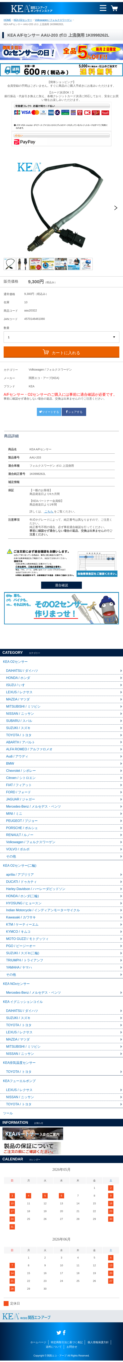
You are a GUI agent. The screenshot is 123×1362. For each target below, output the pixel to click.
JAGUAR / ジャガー (20, 799)
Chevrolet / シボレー (21, 771)
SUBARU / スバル (19, 721)
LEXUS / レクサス (19, 692)
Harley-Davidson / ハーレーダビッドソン (36, 889)
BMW (10, 764)
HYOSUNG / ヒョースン (24, 904)
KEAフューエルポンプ (19, 1082)
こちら (49, 511)
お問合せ (72, 1348)
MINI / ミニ (14, 814)
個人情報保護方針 (98, 1343)
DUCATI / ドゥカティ (21, 882)
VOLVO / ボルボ (18, 850)
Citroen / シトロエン (21, 778)
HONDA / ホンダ (18, 678)
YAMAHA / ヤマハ (19, 968)
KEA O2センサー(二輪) (19, 866)
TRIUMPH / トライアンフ (24, 961)
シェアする (73, 412)
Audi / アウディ (17, 757)
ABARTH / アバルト (20, 742)
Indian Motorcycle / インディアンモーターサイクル (43, 911)
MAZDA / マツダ (18, 699)
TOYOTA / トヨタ (19, 735)
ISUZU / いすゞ (17, 685)
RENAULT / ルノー (20, 835)
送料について (54, 1348)
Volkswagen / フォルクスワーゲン (53, 20)
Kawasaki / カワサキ (21, 918)
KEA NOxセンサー (16, 984)
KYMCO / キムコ (18, 932)
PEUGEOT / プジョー (22, 821)
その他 (11, 857)
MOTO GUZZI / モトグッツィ (27, 939)
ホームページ (38, 1343)
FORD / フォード (18, 792)
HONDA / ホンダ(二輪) (22, 896)
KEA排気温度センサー (19, 1064)
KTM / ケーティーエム (22, 925)
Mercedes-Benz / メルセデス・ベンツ (33, 807)
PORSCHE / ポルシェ (22, 828)
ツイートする (49, 412)
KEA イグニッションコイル (23, 1003)
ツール (8, 1114)
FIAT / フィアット (19, 785)
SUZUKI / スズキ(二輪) (22, 954)
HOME (7, 20)
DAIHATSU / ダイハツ (22, 671)
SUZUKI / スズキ (18, 728)
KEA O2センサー (23, 20)
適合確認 (61, 585)
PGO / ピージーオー (21, 946)
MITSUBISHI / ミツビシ (23, 706)
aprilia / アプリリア (20, 875)
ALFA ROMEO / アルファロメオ (29, 749)
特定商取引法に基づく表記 (67, 1343)
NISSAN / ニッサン (20, 714)
